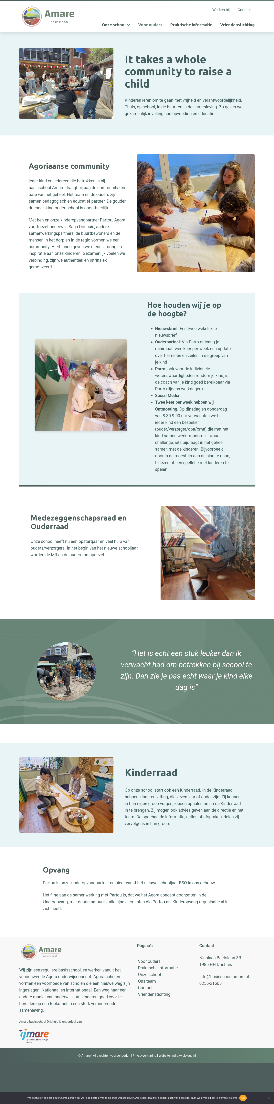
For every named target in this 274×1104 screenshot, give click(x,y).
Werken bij (221, 9)
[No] (269, 1098)
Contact (244, 9)
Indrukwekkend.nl (183, 1055)
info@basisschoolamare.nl (224, 976)
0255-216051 (211, 983)
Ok (243, 1097)
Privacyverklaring (144, 1055)
